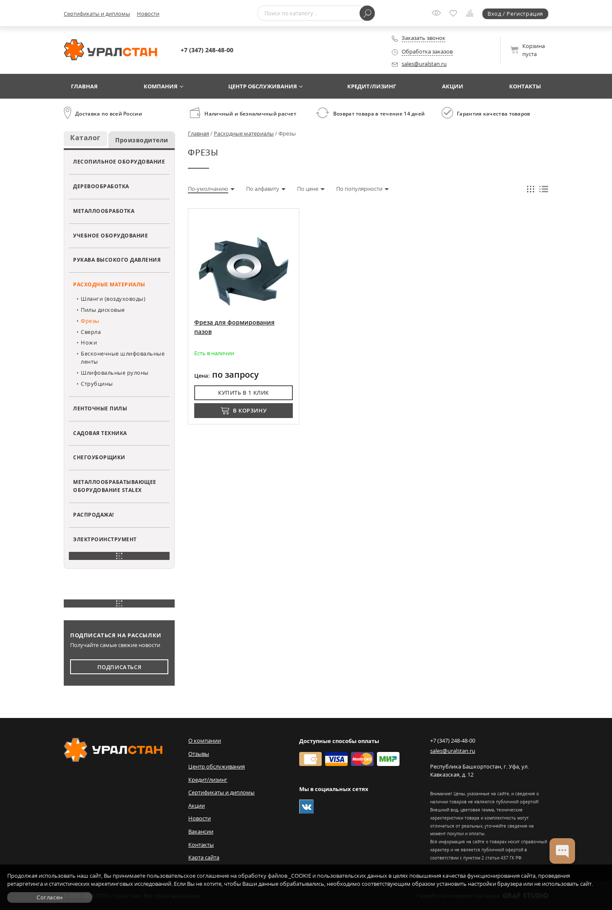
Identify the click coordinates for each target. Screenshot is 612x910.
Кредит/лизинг (371, 86)
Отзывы (198, 753)
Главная (84, 86)
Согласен (50, 897)
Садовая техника (100, 433)
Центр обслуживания (262, 86)
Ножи (89, 342)
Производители (141, 140)
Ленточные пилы (100, 408)
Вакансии (200, 831)
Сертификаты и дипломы (97, 13)
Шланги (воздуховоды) (113, 298)
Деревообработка (101, 186)
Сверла (91, 332)
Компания (161, 86)
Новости (148, 13)
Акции (452, 86)
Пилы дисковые (103, 310)
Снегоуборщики (99, 457)
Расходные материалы (109, 284)
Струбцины (97, 383)
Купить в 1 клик (243, 392)
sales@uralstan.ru (424, 64)
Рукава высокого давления (117, 259)
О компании (204, 740)
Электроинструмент (105, 539)
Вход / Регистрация (515, 13)
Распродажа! (93, 514)
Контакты (525, 86)
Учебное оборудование (110, 235)
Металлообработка (103, 210)
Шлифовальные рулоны (115, 372)
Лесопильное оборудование (119, 161)
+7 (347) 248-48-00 (207, 50)
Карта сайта (203, 857)
